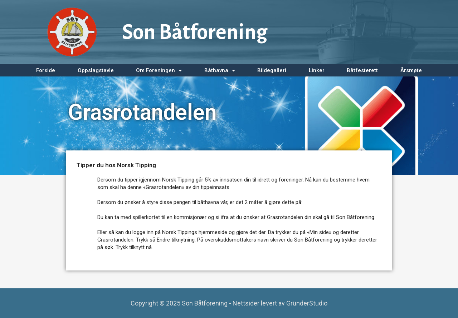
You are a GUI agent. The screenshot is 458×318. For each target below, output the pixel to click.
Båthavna (219, 70)
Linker (317, 70)
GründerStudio (306, 303)
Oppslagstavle (96, 70)
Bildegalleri (271, 70)
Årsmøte (411, 70)
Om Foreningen (159, 70)
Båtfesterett (362, 70)
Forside (45, 70)
